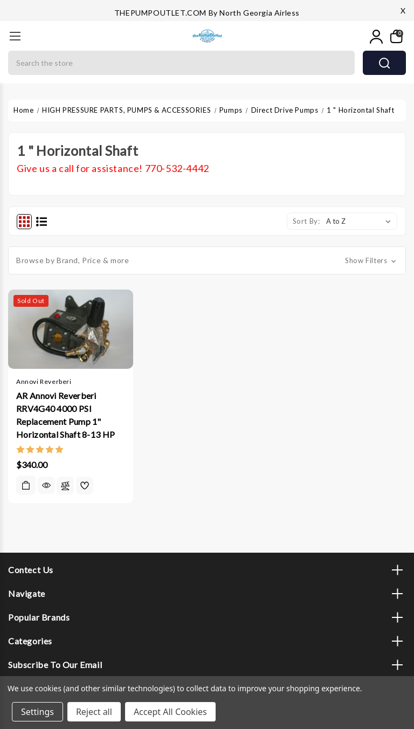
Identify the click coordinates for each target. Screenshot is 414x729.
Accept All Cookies (170, 712)
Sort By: (306, 221)
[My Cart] (395, 37)
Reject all (94, 712)
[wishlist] (84, 485)
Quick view (46, 485)
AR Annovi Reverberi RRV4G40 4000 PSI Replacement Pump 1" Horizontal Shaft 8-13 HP (65, 414)
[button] (207, 260)
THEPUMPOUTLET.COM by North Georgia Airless (207, 12)
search (384, 63)
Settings (37, 712)
